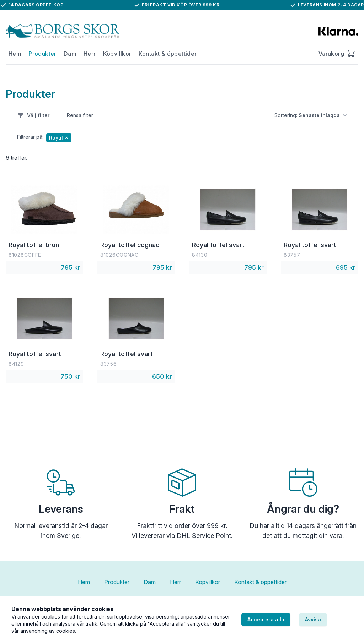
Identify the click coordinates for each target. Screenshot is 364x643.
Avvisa (313, 619)
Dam (70, 53)
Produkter (42, 53)
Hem (15, 53)
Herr (90, 53)
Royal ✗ (59, 138)
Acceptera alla (265, 619)
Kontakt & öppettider (168, 53)
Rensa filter (80, 115)
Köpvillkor (117, 53)
